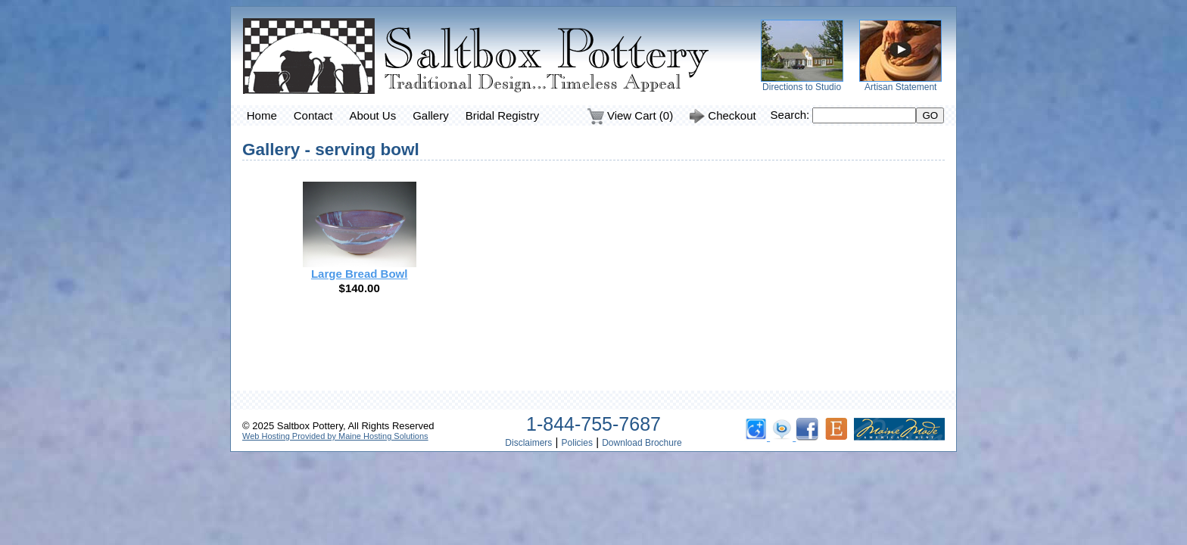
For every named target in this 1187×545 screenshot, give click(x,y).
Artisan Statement (900, 87)
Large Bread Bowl (359, 273)
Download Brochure (641, 443)
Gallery (431, 115)
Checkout (723, 116)
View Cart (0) (630, 116)
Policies (577, 443)
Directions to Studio (801, 87)
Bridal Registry (503, 115)
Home (262, 115)
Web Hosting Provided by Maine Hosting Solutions (335, 436)
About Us (372, 115)
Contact (313, 115)
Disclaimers (528, 443)
